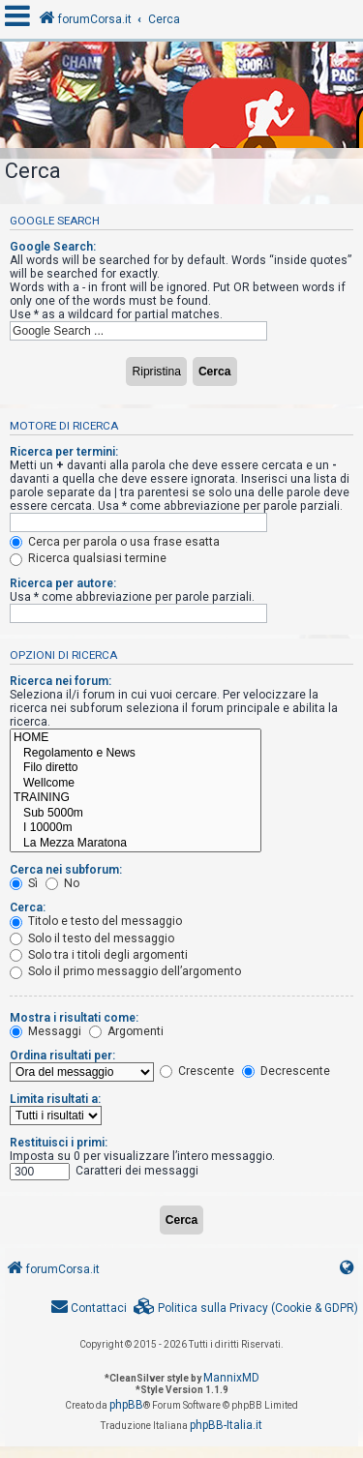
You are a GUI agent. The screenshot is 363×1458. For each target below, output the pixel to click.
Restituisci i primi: (58, 1142)
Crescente (197, 1071)
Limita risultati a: (55, 1099)
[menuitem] (246, 1308)
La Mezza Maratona (135, 843)
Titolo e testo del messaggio (96, 921)
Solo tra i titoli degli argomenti (99, 955)
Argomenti (126, 1031)
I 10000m (135, 828)
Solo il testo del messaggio (92, 938)
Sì (24, 883)
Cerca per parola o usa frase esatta (115, 542)
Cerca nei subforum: (66, 870)
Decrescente (286, 1071)
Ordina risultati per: (62, 1055)
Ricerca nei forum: (60, 681)
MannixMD (231, 1377)
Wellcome (135, 783)
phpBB (126, 1405)
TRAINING (135, 798)
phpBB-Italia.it (226, 1425)
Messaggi (45, 1031)
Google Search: (53, 246)
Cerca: (27, 907)
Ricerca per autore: (63, 583)
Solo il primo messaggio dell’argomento (125, 971)
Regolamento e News (135, 753)
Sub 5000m (135, 813)
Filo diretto (135, 768)
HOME (135, 738)
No (62, 883)
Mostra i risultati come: (74, 1018)
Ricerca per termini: (64, 452)
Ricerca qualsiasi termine (88, 558)
